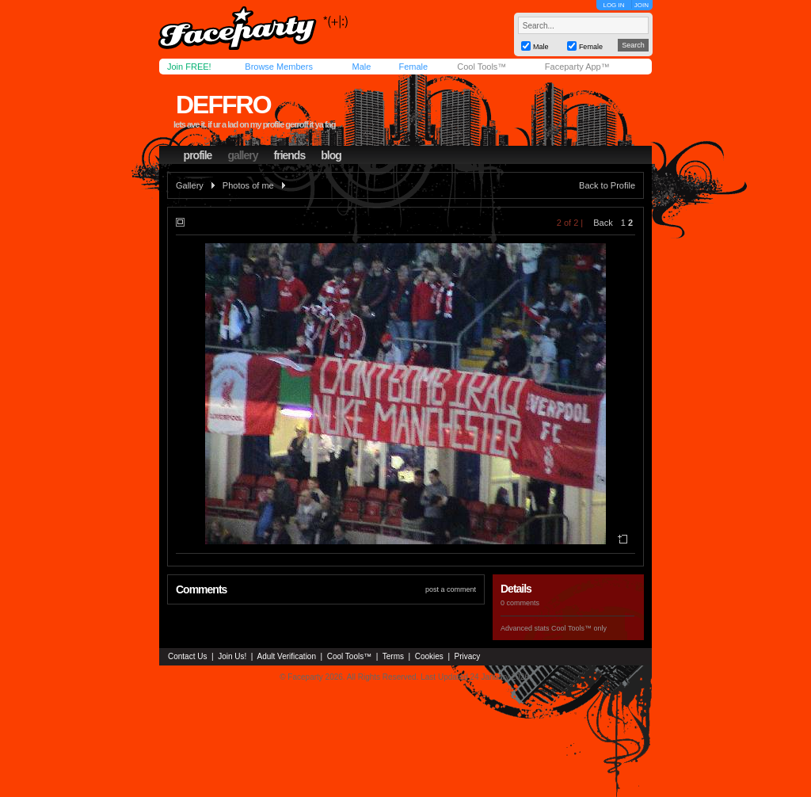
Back (602, 222)
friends (290, 155)
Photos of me (248, 185)
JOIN (641, 5)
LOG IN (613, 5)
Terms (393, 656)
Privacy (468, 656)
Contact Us (187, 656)
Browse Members (279, 66)
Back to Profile (607, 185)
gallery (242, 155)
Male (361, 66)
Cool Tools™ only (579, 628)
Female (413, 66)
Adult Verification (286, 656)
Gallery (190, 185)
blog (331, 155)
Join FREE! (189, 66)
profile (198, 155)
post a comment (450, 589)
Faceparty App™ (577, 66)
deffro (223, 104)
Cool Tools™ (481, 66)
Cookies (429, 656)
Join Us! (232, 656)
